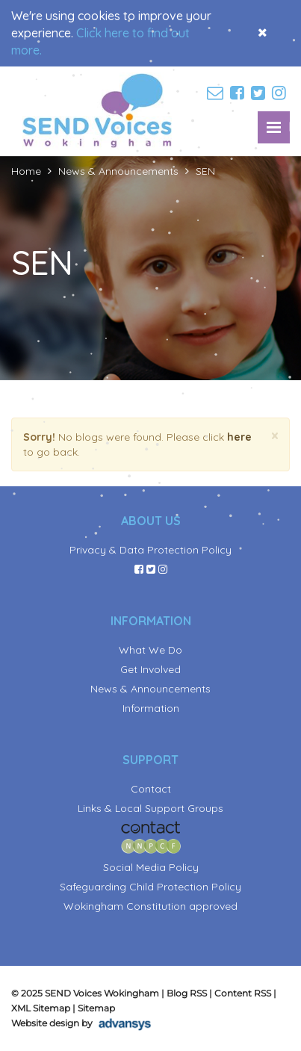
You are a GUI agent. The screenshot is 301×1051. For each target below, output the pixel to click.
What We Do (150, 650)
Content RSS (242, 993)
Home (26, 171)
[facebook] (239, 93)
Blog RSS (187, 993)
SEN (205, 171)
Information (150, 708)
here (239, 437)
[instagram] (281, 93)
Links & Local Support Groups (150, 808)
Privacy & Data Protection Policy (150, 549)
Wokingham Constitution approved (150, 906)
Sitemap (96, 1008)
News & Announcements (118, 171)
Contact (151, 789)
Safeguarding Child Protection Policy (150, 886)
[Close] (275, 436)
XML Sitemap (40, 1008)
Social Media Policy (151, 867)
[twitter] (260, 93)
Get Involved (150, 669)
